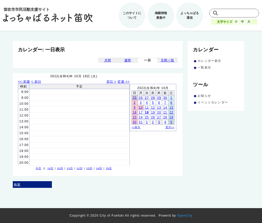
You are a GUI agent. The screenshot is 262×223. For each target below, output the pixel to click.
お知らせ (204, 96)
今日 (38, 168)
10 (141, 107)
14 (165, 107)
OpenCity (184, 215)
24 (141, 117)
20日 (60, 168)
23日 (89, 168)
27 (147, 98)
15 (171, 107)
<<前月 (136, 127)
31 (141, 122)
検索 (17, 184)
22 (171, 112)
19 (153, 112)
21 (165, 112)
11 (147, 107)
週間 (127, 60)
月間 (107, 60)
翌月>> (170, 127)
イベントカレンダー (213, 102)
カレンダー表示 (209, 61)
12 (153, 107)
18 (147, 112)
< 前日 (36, 81)
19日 (50, 168)
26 (141, 98)
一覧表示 (204, 67)
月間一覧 (167, 60)
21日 (70, 168)
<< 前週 (24, 81)
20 (159, 112)
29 (159, 98)
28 (153, 98)
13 (159, 107)
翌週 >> (123, 81)
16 (135, 112)
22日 (80, 168)
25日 (109, 168)
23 (135, 117)
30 (165, 98)
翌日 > (111, 81)
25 (135, 98)
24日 (99, 168)
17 (141, 112)
